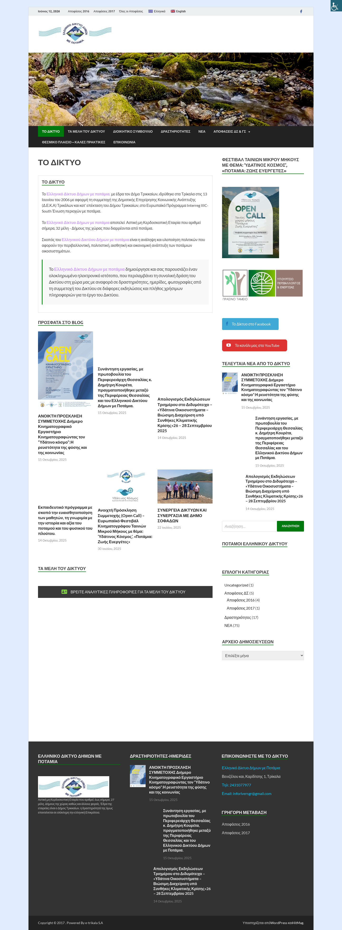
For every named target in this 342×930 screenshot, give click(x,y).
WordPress (279, 923)
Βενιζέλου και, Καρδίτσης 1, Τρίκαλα (251, 776)
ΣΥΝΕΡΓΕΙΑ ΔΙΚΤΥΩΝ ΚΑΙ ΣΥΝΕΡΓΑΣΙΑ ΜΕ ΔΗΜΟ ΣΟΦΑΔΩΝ (182, 515)
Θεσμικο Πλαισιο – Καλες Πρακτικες (73, 142)
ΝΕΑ (202, 131)
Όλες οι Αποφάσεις (131, 11)
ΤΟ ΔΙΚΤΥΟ (51, 131)
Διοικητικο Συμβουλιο (133, 131)
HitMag (297, 923)
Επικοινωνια (124, 142)
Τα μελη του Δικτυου (86, 131)
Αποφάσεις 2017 (104, 11)
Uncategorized (236, 585)
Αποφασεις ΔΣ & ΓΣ (230, 131)
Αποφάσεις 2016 (78, 11)
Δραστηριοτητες (175, 131)
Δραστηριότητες (237, 617)
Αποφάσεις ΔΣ (236, 593)
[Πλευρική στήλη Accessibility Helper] (336, 5)
